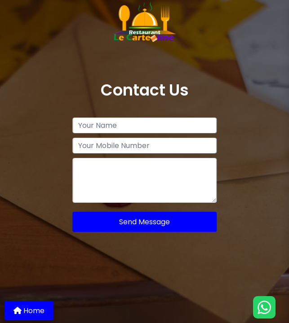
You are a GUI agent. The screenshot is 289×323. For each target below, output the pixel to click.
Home (28, 311)
